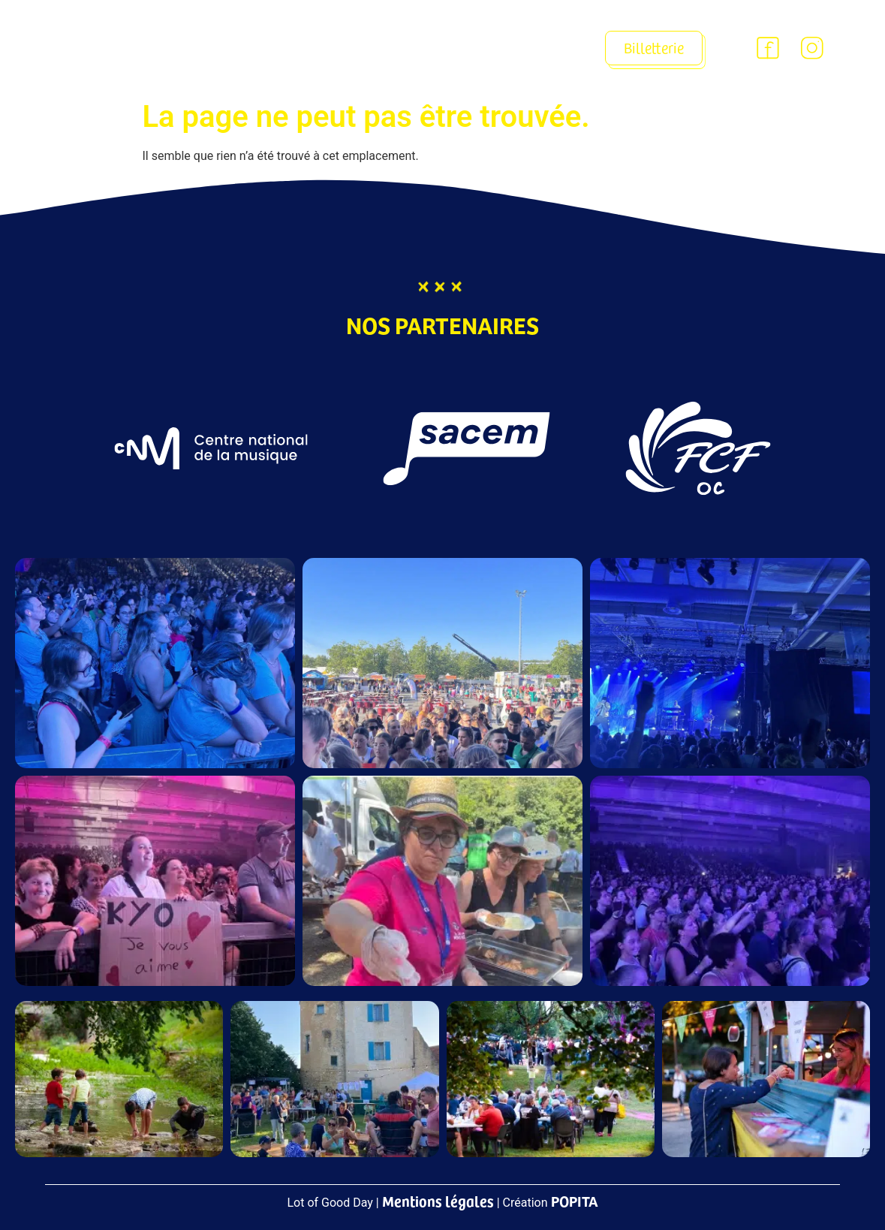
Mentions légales (438, 1200)
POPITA (574, 1200)
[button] (534, 48)
